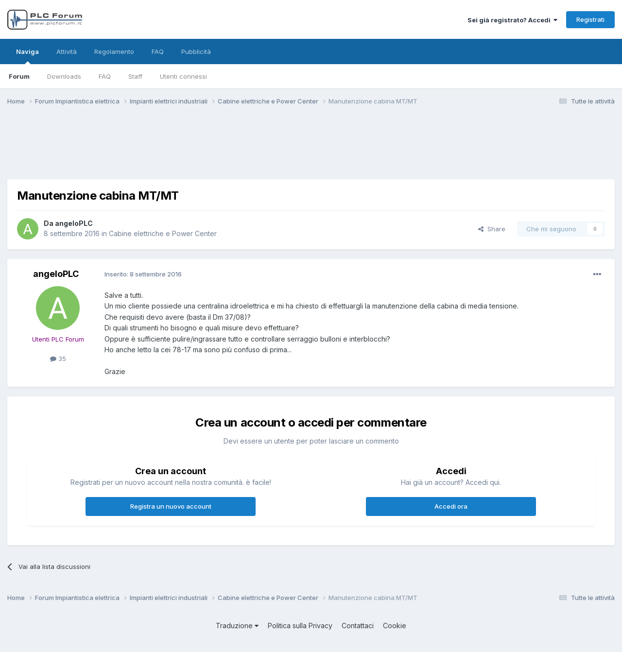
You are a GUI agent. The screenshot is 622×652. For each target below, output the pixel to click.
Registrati (590, 19)
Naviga (27, 56)
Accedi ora (450, 506)
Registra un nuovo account (170, 506)
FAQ (105, 76)
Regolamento (114, 51)
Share (491, 229)
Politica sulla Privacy (300, 625)
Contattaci (358, 625)
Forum (19, 76)
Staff (135, 76)
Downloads (64, 76)
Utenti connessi (183, 76)
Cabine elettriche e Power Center (163, 233)
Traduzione (237, 625)
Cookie (394, 625)
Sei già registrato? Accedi (512, 20)
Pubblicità (196, 51)
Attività (66, 51)
